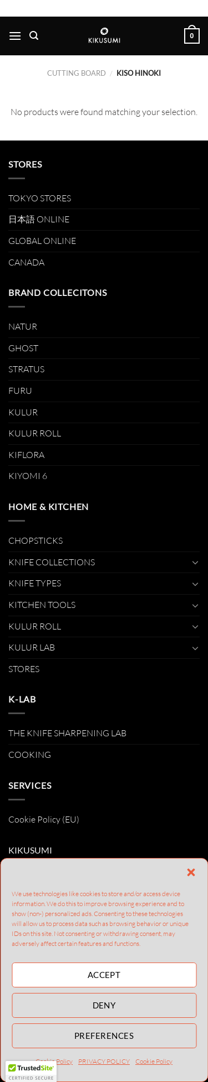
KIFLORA (26, 454)
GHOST (23, 347)
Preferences (104, 1036)
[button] (190, 872)
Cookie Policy (154, 1061)
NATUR (22, 326)
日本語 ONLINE (38, 219)
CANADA (26, 262)
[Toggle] (195, 562)
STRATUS (26, 368)
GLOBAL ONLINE (42, 240)
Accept (104, 975)
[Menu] (15, 35)
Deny (104, 1005)
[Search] (33, 35)
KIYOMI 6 (27, 475)
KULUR (23, 412)
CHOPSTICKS (35, 540)
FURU (20, 390)
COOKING (29, 754)
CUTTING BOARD (76, 73)
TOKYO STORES (39, 198)
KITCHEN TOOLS (41, 604)
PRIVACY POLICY (104, 1061)
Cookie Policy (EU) (43, 819)
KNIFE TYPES (34, 583)
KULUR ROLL (34, 433)
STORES (23, 668)
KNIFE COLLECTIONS (51, 562)
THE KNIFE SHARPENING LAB (67, 732)
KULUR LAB (31, 647)
